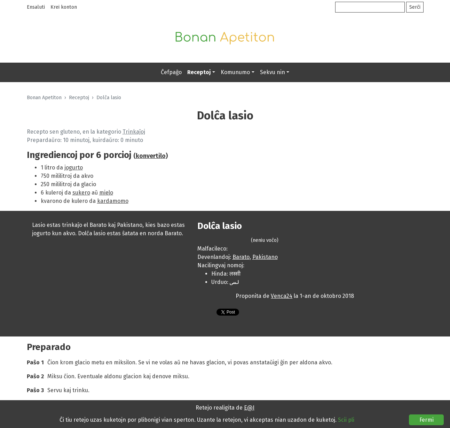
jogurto (73, 167)
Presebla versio (204, 313)
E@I (249, 407)
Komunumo (235, 72)
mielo (106, 192)
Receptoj (199, 72)
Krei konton (63, 7)
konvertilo (151, 156)
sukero (81, 192)
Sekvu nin (272, 72)
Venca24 (281, 296)
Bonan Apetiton (44, 98)
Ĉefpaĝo (171, 72)
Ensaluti (36, 7)
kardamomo (112, 201)
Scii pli (346, 420)
